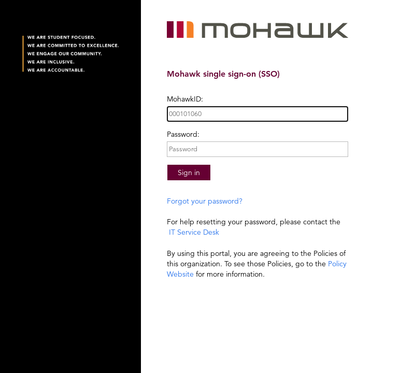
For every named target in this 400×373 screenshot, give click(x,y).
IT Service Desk (193, 232)
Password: (183, 134)
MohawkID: (185, 99)
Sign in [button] (189, 172)
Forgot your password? (204, 201)
